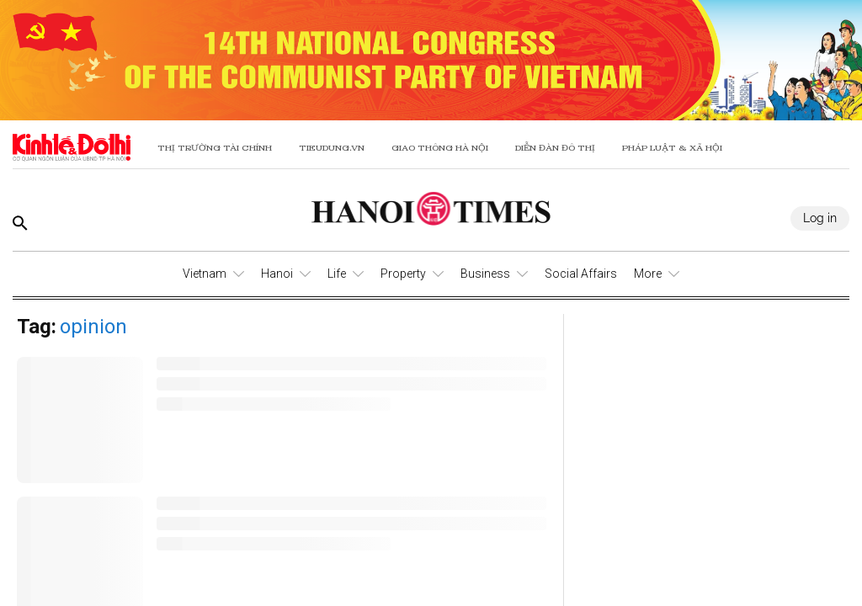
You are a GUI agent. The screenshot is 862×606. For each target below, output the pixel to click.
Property (403, 273)
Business (485, 273)
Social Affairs (581, 273)
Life (336, 273)
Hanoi (277, 273)
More (648, 273)
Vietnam (204, 273)
